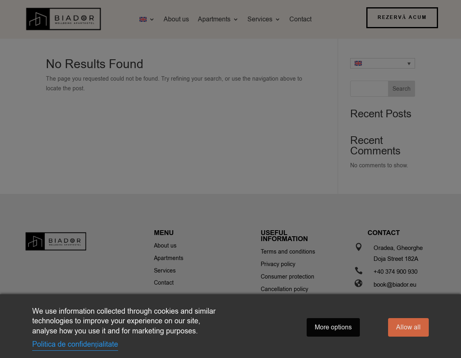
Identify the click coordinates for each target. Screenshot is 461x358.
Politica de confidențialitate (75, 344)
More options (333, 327)
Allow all (408, 327)
